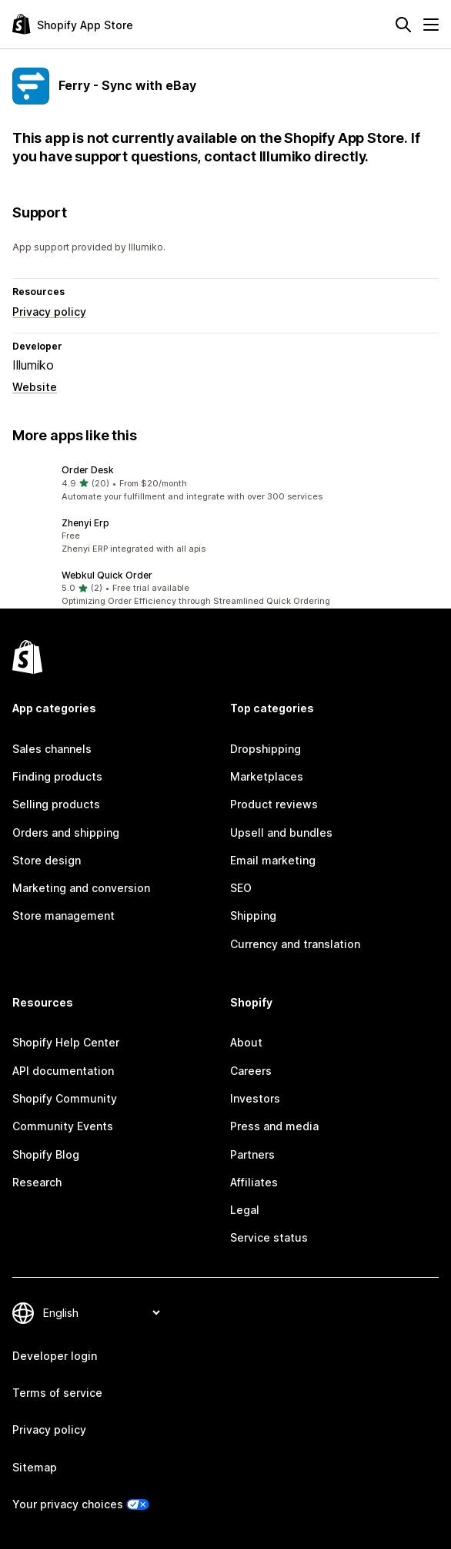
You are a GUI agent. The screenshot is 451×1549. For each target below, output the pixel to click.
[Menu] (431, 24)
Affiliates (254, 1182)
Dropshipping (265, 748)
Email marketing (273, 860)
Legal (244, 1209)
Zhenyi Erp (85, 523)
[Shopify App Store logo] (72, 24)
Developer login (54, 1355)
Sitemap (34, 1467)
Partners (252, 1154)
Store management (63, 915)
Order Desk (88, 470)
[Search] (403, 24)
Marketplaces (266, 776)
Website (34, 386)
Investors (255, 1098)
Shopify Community (64, 1098)
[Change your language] (101, 1312)
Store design (46, 860)
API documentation (63, 1070)
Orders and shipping (65, 832)
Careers (251, 1070)
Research (37, 1182)
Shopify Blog (45, 1154)
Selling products (56, 804)
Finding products (57, 776)
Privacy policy (49, 311)
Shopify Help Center (65, 1042)
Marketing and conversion (81, 887)
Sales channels (52, 748)
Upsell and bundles (281, 832)
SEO (241, 887)
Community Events (62, 1126)
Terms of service (57, 1392)
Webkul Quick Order (107, 575)
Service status (269, 1237)
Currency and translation (295, 943)
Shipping (253, 915)
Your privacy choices (67, 1504)
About (246, 1042)
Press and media (274, 1126)
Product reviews (274, 804)
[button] (225, 483)
